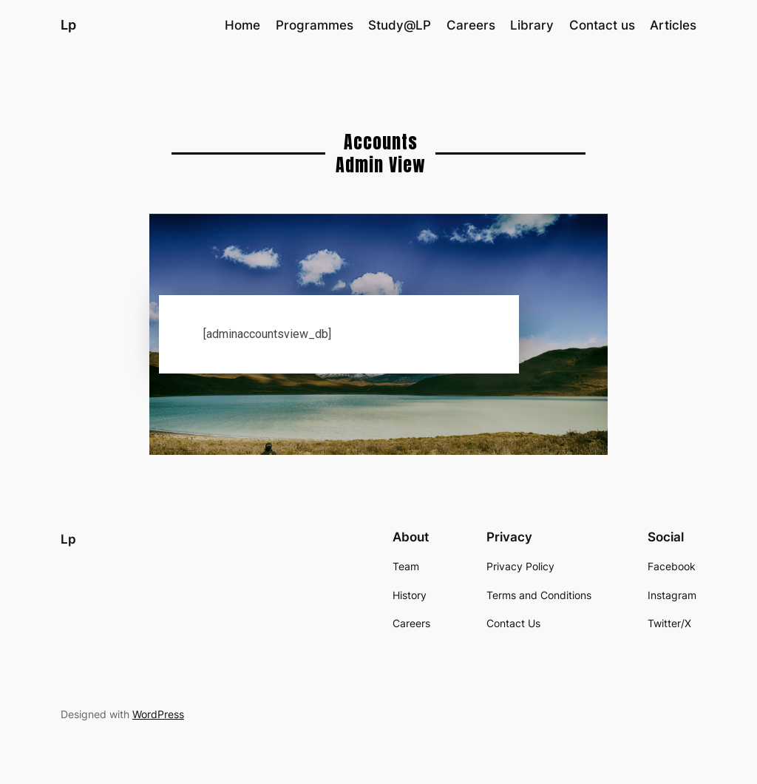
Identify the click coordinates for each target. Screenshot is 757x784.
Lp (68, 25)
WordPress (158, 714)
